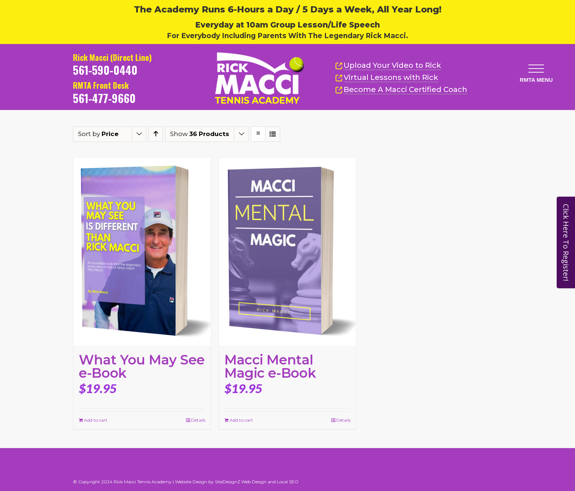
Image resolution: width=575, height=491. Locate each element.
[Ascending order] (156, 134)
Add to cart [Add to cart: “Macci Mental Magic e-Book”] (241, 420)
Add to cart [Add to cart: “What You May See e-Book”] (95, 420)
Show (199, 134)
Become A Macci (401, 89)
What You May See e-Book (141, 366)
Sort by (98, 134)
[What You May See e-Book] (142, 251)
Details (198, 420)
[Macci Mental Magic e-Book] (287, 251)
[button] (536, 67)
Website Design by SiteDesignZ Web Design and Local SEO (237, 481)
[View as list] (272, 134)
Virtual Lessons (386, 77)
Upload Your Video (392, 65)
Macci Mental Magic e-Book (270, 366)
